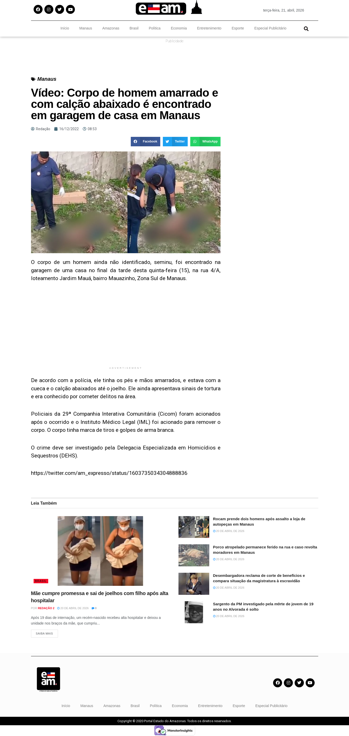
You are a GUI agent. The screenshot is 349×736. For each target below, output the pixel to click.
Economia (179, 28)
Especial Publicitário (270, 28)
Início (65, 28)
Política (155, 28)
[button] (306, 28)
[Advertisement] (126, 328)
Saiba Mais (44, 633)
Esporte (238, 28)
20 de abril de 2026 (72, 608)
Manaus (85, 28)
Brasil (133, 28)
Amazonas (110, 28)
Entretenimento (209, 28)
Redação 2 (46, 608)
